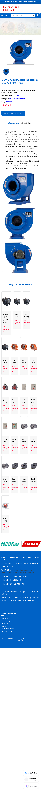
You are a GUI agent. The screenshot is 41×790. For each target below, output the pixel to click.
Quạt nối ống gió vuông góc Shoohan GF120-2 (30, 348)
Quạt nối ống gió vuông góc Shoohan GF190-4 (10, 348)
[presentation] (3, 26)
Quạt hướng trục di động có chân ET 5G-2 (30, 418)
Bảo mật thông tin (6, 767)
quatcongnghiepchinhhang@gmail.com (23, 734)
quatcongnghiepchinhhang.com (22, 736)
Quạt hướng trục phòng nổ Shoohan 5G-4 (10, 556)
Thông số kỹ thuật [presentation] (26, 123)
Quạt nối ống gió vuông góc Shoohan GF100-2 (10, 383)
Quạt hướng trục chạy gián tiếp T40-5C (29, 452)
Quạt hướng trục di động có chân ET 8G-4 (30, 383)
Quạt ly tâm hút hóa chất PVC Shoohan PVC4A (30, 591)
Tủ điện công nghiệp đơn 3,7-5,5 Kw (10, 522)
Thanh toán (4, 759)
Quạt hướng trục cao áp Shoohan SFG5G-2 (10, 660)
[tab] (13, 123)
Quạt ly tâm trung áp (17, 99)
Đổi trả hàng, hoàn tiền (8, 765)
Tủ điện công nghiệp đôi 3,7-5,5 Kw (10, 487)
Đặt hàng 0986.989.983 (13, 113)
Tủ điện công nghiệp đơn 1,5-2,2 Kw (30, 522)
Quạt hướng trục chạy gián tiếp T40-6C (9, 452)
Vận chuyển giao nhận (8, 757)
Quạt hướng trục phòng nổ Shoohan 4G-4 (30, 556)
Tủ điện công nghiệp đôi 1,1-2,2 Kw (30, 487)
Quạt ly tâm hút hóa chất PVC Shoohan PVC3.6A (10, 626)
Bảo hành (4, 762)
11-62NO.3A (17, 96)
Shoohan (9, 102)
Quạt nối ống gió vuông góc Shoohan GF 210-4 (17, 314)
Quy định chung (6, 754)
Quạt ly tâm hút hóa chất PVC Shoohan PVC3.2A (30, 626)
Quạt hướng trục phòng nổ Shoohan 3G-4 (10, 591)
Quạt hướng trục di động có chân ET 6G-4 (10, 418)
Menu (4, 15)
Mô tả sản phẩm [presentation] (13, 123)
